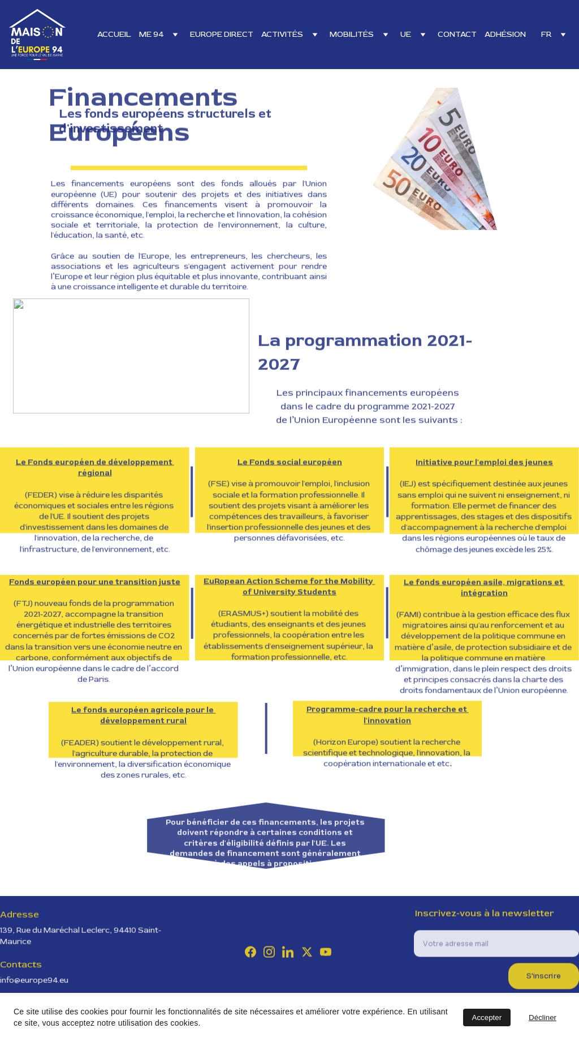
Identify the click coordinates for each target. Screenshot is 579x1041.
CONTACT (457, 34)
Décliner (542, 1017)
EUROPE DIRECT (221, 34)
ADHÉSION (505, 34)
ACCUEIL (114, 34)
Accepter (487, 1017)
